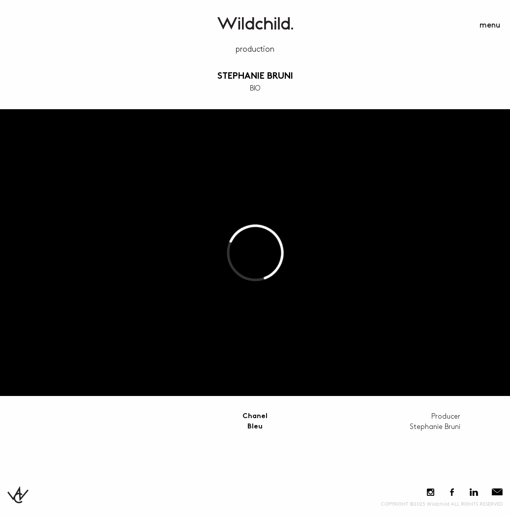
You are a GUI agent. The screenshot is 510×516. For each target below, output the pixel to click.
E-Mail (497, 492)
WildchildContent (255, 23)
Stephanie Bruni (255, 76)
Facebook (451, 492)
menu (490, 25)
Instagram (430, 492)
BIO (255, 88)
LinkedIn (473, 492)
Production (255, 49)
